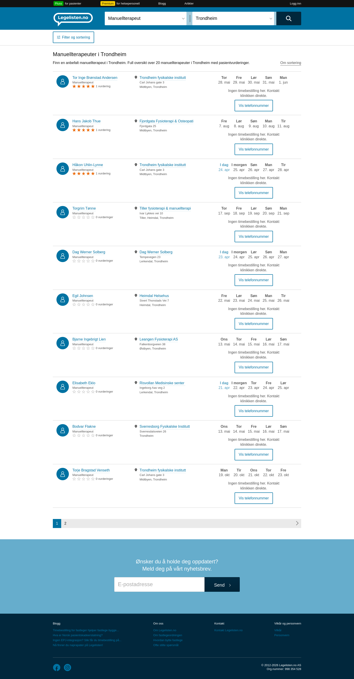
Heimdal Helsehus (154, 296)
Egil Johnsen (82, 296)
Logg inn (295, 3)
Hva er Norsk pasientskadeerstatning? (77, 635)
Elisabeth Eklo (83, 383)
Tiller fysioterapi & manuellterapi (165, 208)
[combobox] (145, 18)
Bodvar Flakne (84, 426)
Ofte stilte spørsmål (166, 645)
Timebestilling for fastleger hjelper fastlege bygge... (86, 630)
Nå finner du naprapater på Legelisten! (78, 645)
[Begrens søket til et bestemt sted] (233, 18)
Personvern (281, 635)
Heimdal (152, 217)
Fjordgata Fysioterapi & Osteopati (166, 121)
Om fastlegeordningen (167, 635)
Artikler (188, 3)
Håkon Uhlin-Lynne (87, 165)
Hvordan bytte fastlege (168, 640)
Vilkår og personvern (287, 623)
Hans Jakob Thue (86, 121)
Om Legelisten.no (164, 630)
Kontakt (219, 623)
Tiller (143, 217)
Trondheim (160, 87)
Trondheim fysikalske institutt (163, 78)
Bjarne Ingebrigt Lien (89, 339)
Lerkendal (146, 261)
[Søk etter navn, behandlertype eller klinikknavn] (145, 18)
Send (219, 585)
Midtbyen (145, 87)
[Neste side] (297, 523)
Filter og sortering (76, 37)
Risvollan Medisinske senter (162, 383)
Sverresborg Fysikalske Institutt (165, 426)
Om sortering (290, 63)
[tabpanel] (168, 82)
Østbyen (145, 348)
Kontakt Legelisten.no (228, 630)
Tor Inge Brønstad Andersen (94, 78)
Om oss (158, 623)
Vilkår (278, 630)
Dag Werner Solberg (88, 252)
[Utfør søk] (288, 18)
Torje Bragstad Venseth (91, 470)
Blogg (162, 3)
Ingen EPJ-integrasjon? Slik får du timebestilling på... (87, 640)
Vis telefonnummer (254, 105)
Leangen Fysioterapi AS (159, 339)
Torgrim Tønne (84, 208)
